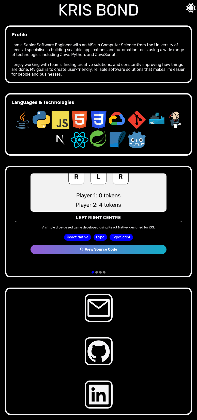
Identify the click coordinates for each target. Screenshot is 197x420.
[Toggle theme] (189, 8)
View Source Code (98, 249)
